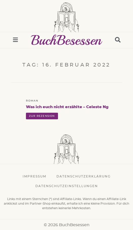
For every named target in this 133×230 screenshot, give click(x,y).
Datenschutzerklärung (83, 176)
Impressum (34, 176)
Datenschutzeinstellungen (66, 186)
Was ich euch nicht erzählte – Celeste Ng (67, 107)
